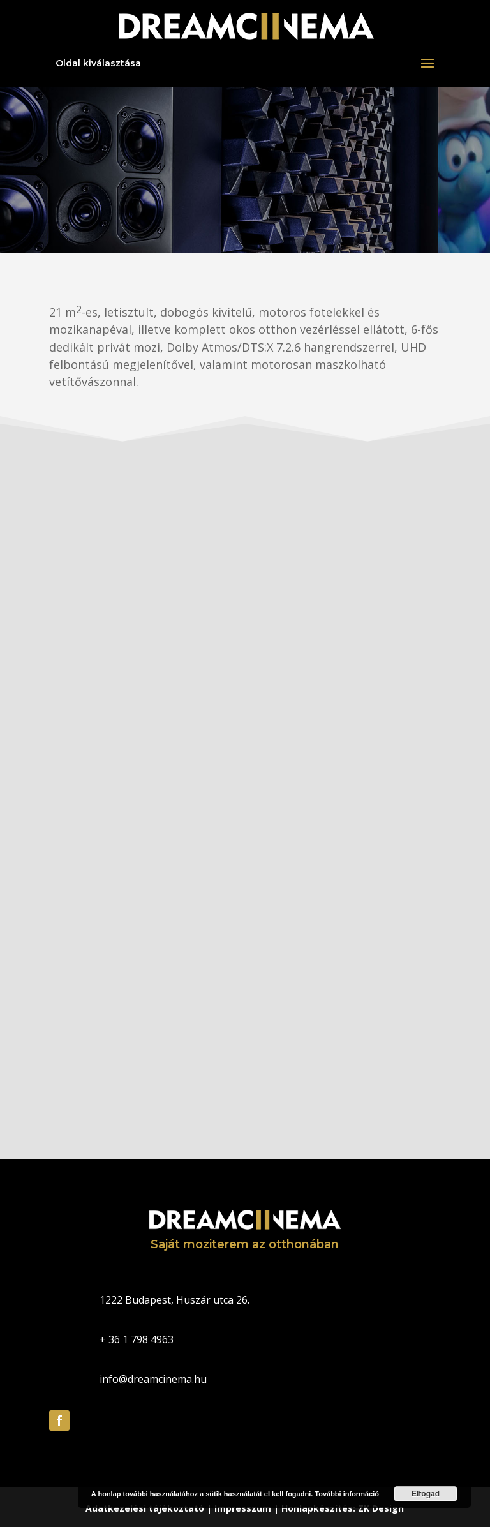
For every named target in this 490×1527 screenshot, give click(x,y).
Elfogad (426, 1493)
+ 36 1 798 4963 (137, 1339)
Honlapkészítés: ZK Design (342, 1508)
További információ (347, 1494)
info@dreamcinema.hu (153, 1379)
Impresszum (242, 1508)
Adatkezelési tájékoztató (144, 1508)
